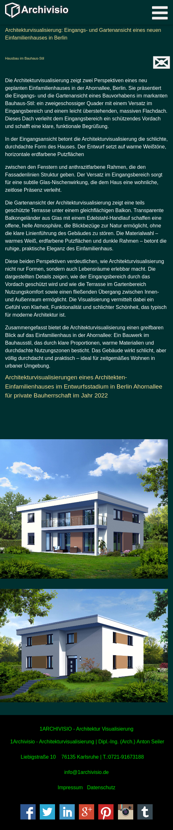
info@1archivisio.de (86, 772)
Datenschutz (101, 787)
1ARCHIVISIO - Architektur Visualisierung (87, 729)
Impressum (70, 787)
